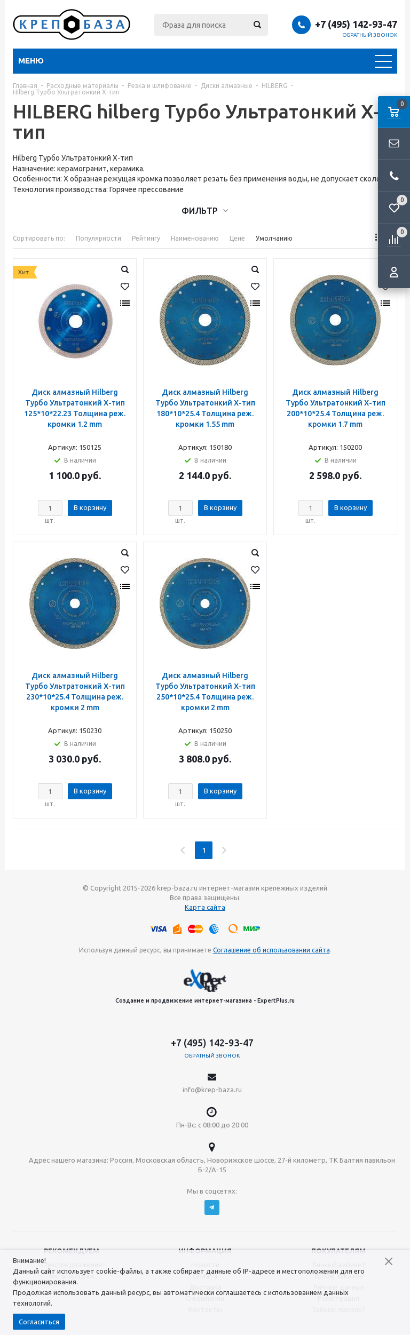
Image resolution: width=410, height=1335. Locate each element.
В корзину (90, 507)
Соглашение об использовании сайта (271, 950)
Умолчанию (274, 238)
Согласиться (39, 1321)
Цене (237, 238)
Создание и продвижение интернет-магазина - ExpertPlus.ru (205, 986)
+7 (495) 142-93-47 (356, 24)
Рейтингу (146, 238)
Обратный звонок (370, 35)
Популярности (98, 238)
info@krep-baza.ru (212, 1089)
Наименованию (195, 238)
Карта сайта (205, 907)
